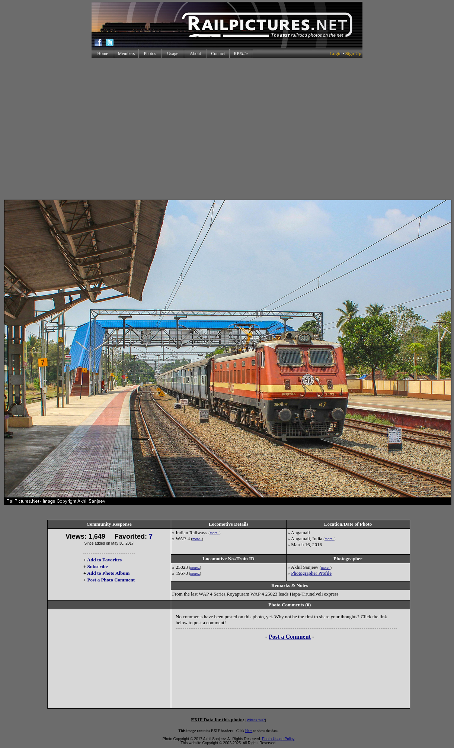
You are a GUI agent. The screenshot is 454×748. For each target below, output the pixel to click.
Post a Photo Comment (111, 580)
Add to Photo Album (108, 573)
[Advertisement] (225, 129)
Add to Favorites (104, 559)
